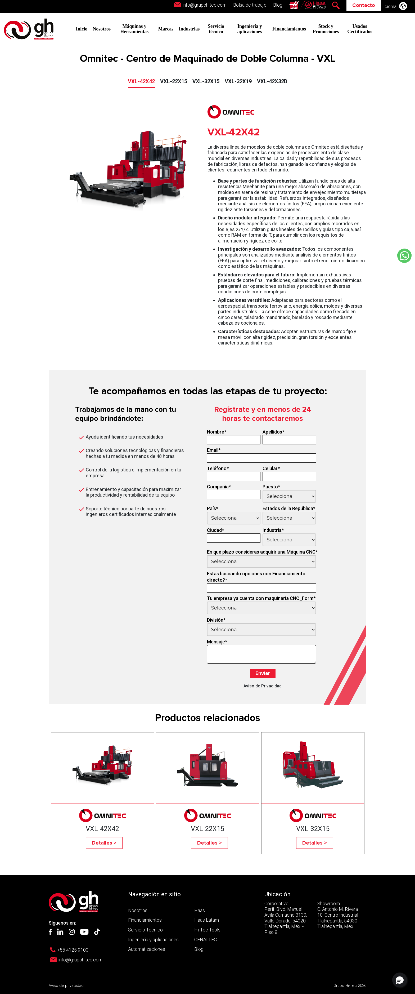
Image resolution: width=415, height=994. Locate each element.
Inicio (81, 29)
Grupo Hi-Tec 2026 (349, 985)
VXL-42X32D (272, 81)
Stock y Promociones (326, 29)
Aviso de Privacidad (262, 685)
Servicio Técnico (145, 930)
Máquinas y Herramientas (134, 29)
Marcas (166, 29)
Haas (199, 910)
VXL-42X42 (141, 81)
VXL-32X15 (205, 81)
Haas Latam (206, 920)
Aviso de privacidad (66, 985)
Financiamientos (289, 29)
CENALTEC (205, 939)
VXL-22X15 (173, 81)
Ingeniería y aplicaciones (249, 29)
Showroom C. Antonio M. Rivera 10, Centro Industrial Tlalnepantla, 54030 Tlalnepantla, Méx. (337, 915)
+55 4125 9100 (72, 950)
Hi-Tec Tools (207, 930)
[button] (399, 980)
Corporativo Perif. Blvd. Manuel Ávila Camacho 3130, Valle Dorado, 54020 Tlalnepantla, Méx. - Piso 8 (285, 918)
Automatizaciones (146, 949)
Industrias (189, 29)
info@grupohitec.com (204, 5)
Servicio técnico (216, 29)
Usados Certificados (359, 29)
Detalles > (104, 843)
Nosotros (102, 29)
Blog (277, 5)
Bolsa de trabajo (250, 5)
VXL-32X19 (238, 81)
